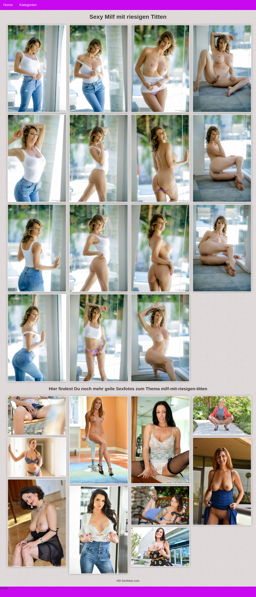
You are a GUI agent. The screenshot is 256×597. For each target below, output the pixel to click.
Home (8, 5)
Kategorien (28, 5)
